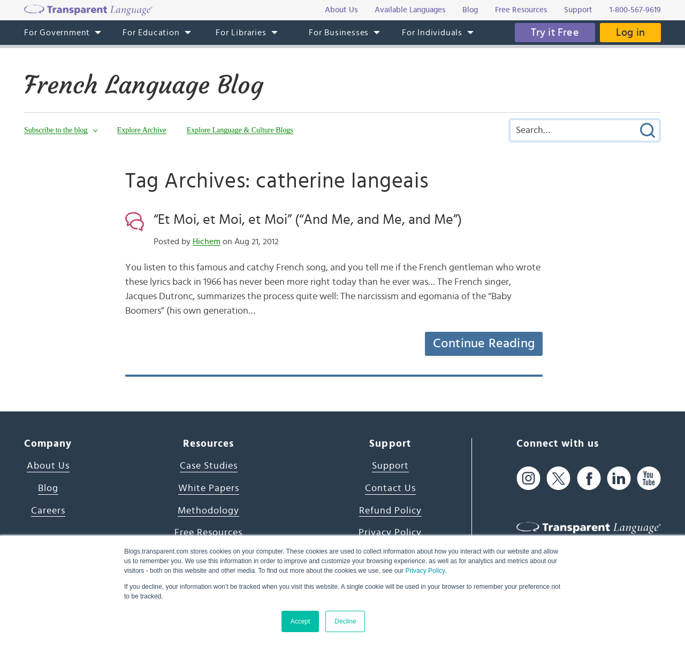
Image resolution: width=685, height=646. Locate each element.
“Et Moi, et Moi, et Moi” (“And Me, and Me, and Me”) (308, 220)
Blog (48, 488)
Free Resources (208, 533)
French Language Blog (143, 84)
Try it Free (555, 32)
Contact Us (390, 488)
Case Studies (209, 466)
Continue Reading (484, 343)
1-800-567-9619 (635, 10)
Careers (48, 511)
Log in (630, 32)
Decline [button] (345, 621)
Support (390, 466)
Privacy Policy (425, 570)
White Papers (208, 488)
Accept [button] (300, 621)
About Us (48, 466)
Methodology (208, 511)
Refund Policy (390, 511)
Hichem (206, 241)
